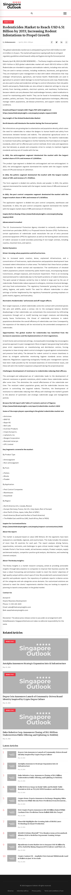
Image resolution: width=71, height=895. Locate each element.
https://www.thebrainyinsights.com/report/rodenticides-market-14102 (31, 406)
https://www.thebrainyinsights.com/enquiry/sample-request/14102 (30, 113)
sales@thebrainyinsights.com (19, 607)
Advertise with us (23, 891)
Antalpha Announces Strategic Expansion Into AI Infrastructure (34, 663)
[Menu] (65, 13)
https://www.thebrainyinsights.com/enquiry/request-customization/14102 (33, 526)
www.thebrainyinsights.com (17, 610)
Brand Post (8, 22)
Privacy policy (36, 891)
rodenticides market (33, 64)
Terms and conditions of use (54, 891)
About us (11, 891)
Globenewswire (10, 42)
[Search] (32, 13)
